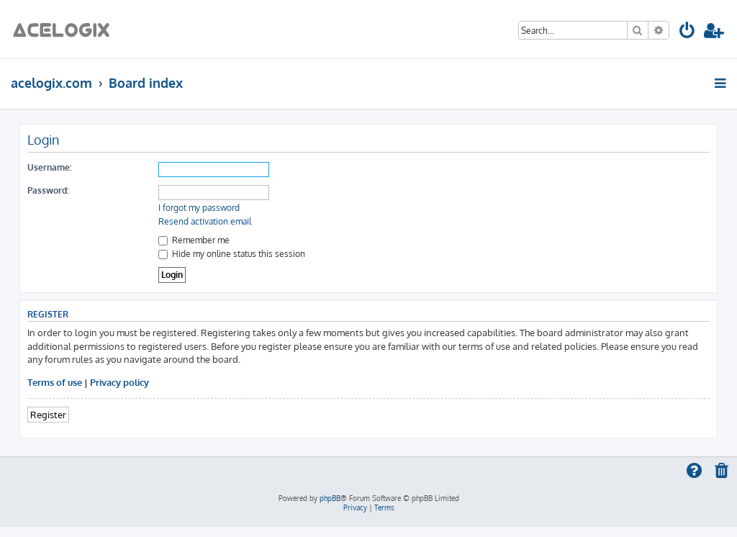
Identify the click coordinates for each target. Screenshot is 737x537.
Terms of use (54, 382)
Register (48, 414)
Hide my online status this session (231, 253)
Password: (48, 190)
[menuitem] (688, 33)
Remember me (194, 240)
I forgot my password (199, 207)
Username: (49, 167)
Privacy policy (119, 382)
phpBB (330, 498)
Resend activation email (204, 221)
